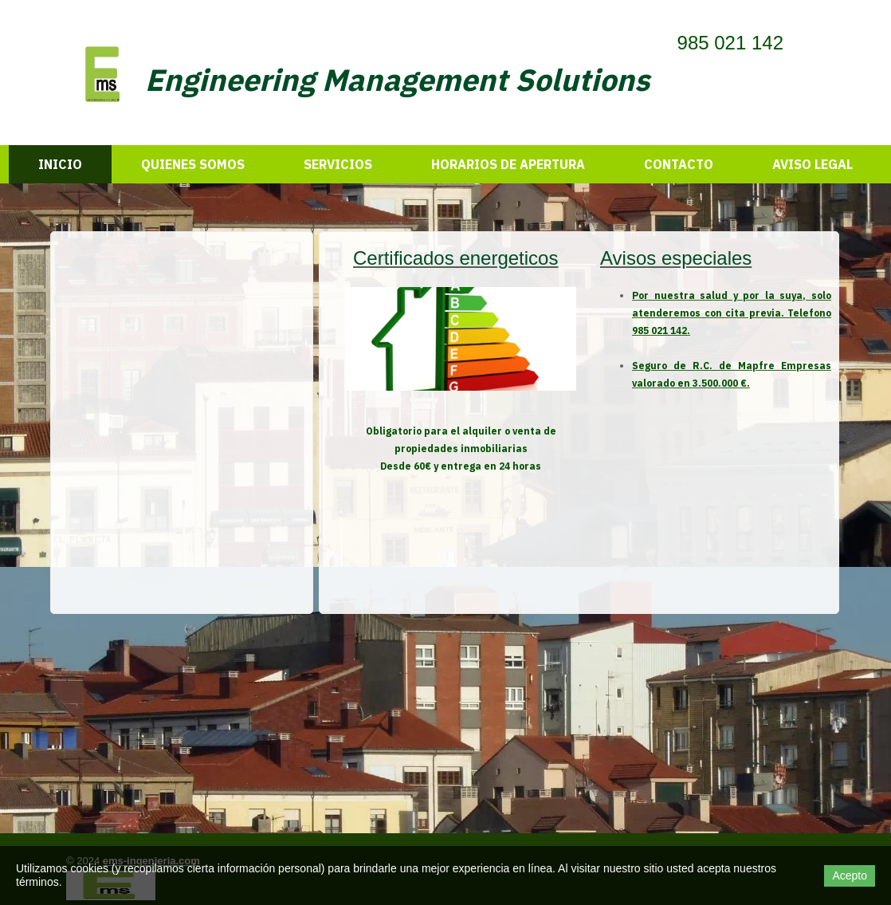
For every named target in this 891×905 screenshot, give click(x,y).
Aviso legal (812, 164)
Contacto (678, 164)
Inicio (60, 164)
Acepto (849, 875)
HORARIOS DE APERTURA (508, 164)
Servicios (338, 164)
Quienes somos (193, 164)
